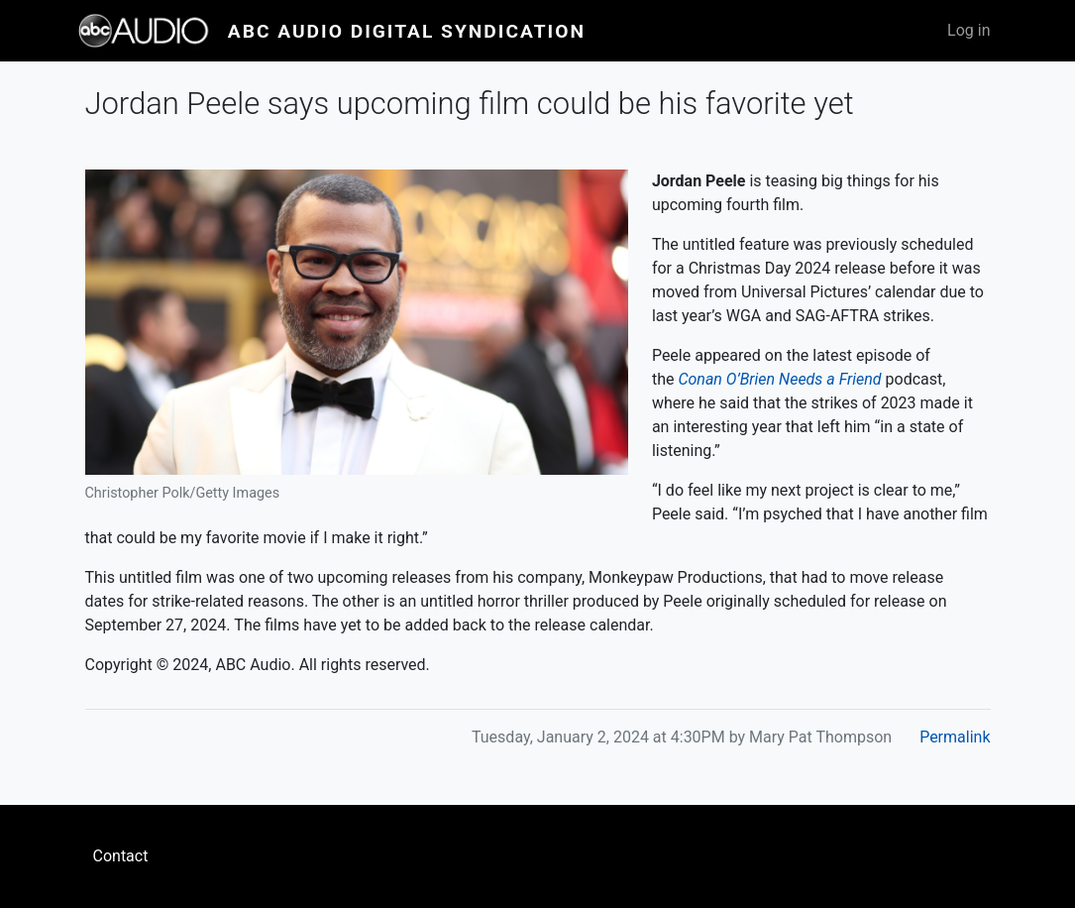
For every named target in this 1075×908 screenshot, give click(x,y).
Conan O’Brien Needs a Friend (779, 379)
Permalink (954, 737)
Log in (968, 30)
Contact (121, 856)
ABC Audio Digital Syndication (407, 31)
